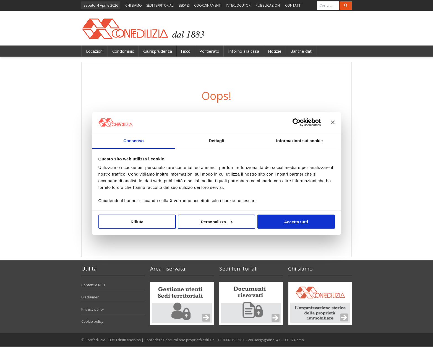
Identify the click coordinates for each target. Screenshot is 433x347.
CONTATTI (293, 5)
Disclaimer (90, 297)
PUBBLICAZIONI (268, 5)
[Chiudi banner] (333, 122)
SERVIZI (184, 5)
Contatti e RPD (93, 284)
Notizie (274, 51)
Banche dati (301, 51)
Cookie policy (92, 321)
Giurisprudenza (157, 51)
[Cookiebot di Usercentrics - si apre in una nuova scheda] (296, 122)
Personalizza (217, 221)
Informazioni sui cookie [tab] (299, 140)
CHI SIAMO (133, 5)
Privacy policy (92, 309)
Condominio (123, 51)
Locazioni (94, 51)
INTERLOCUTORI (238, 5)
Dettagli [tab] (216, 140)
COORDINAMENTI (207, 5)
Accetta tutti (296, 221)
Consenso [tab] (133, 140)
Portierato (209, 51)
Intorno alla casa (243, 51)
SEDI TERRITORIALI (160, 5)
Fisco (186, 51)
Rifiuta (137, 221)
